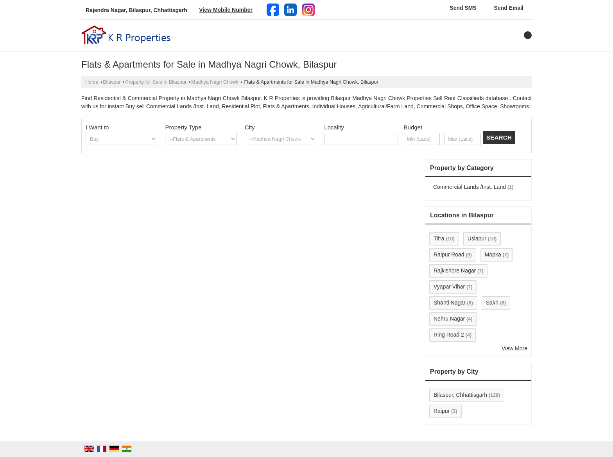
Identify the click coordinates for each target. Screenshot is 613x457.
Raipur (442, 411)
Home (92, 82)
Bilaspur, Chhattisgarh (460, 395)
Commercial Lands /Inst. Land (469, 187)
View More (514, 348)
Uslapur (477, 238)
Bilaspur (112, 82)
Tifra (439, 238)
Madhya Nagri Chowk (214, 82)
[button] (226, 10)
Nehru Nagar (449, 318)
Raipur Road (449, 254)
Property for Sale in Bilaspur (156, 82)
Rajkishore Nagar (455, 270)
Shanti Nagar (450, 302)
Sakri (492, 302)
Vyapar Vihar (449, 286)
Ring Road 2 (449, 335)
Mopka (493, 254)
